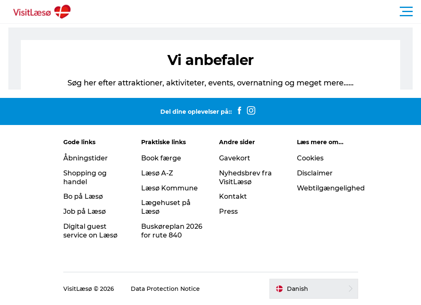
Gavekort (234, 158)
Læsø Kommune (169, 188)
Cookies (310, 158)
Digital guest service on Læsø (90, 230)
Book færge (161, 158)
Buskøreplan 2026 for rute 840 (171, 230)
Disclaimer (315, 173)
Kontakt (233, 196)
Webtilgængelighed (331, 188)
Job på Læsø (84, 211)
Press (228, 211)
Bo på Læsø (83, 196)
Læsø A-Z (157, 173)
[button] (248, 12)
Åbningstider (85, 158)
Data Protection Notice (165, 288)
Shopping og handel (85, 177)
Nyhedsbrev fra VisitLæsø (245, 177)
